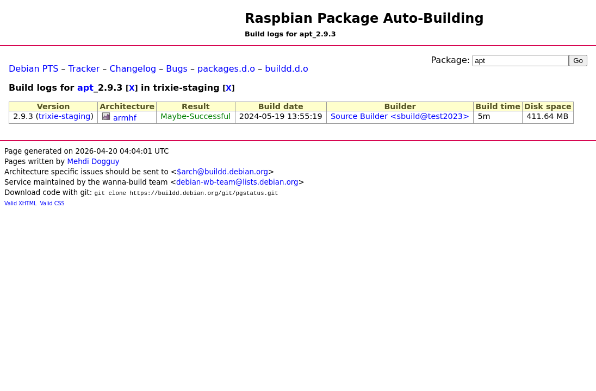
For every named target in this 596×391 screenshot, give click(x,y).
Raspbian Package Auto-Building (364, 18)
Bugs (177, 69)
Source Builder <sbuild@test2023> (400, 116)
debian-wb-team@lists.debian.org (237, 182)
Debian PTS (33, 69)
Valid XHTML (20, 203)
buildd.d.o (286, 69)
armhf (124, 117)
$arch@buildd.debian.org (222, 172)
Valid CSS (52, 203)
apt (85, 88)
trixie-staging (64, 116)
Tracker (84, 69)
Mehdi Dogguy (93, 161)
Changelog (132, 69)
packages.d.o (226, 69)
